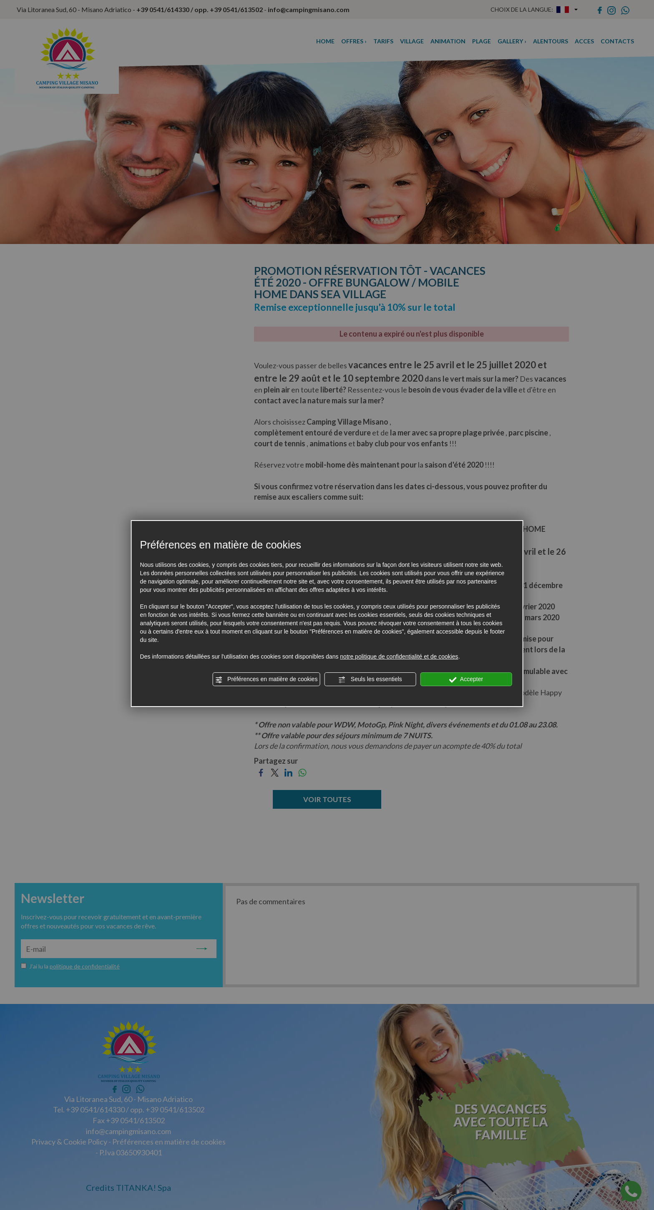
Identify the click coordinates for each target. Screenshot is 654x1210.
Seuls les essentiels (370, 679)
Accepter (466, 679)
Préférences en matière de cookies (266, 679)
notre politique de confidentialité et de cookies (399, 656)
